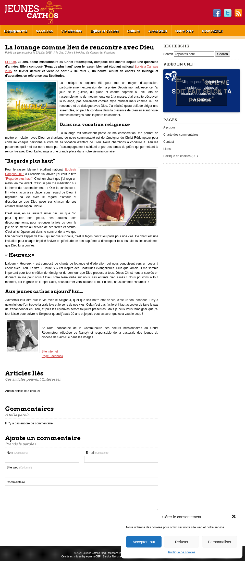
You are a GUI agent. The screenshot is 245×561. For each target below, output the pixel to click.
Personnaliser (219, 542)
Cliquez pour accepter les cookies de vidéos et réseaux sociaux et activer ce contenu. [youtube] (201, 90)
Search (168, 54)
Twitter (228, 13)
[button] (234, 517)
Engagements (16, 31)
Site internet (50, 351)
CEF (98, 556)
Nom (17, 452)
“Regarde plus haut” (18, 178)
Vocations (44, 31)
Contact (168, 141)
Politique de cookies (181, 552)
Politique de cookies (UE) (180, 156)
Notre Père (184, 31)
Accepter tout (143, 542)
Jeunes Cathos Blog (41, 12)
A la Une (58, 52)
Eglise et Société (104, 31)
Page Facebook (52, 356)
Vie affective (71, 31)
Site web (19, 467)
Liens (167, 149)
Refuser (182, 542)
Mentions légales (117, 553)
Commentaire (16, 482)
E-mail (97, 452)
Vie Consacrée (94, 52)
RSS (238, 13)
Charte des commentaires (180, 134)
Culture (133, 31)
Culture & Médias (74, 52)
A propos (169, 127)
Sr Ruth (10, 62)
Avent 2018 (157, 31)
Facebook (217, 13)
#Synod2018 (212, 31)
